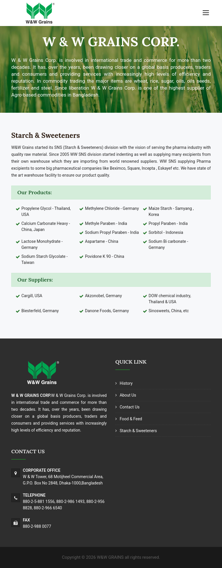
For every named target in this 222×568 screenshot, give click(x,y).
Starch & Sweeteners (138, 430)
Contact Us (130, 407)
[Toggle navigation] (206, 12)
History (126, 383)
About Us (128, 395)
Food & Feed (131, 419)
